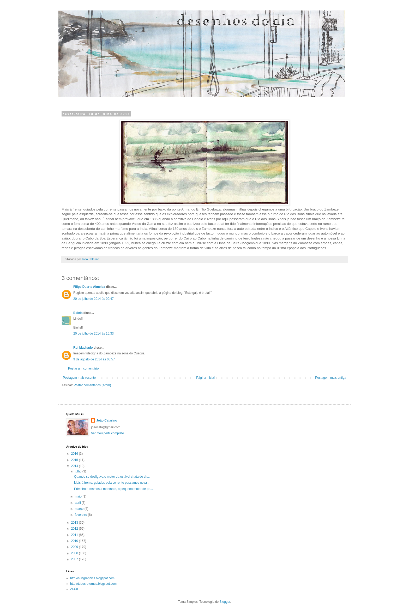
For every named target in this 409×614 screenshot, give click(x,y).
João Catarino (106, 420)
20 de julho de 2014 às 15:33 (93, 333)
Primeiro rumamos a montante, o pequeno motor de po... (113, 489)
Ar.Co (74, 589)
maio (78, 496)
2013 (75, 522)
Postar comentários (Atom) (92, 385)
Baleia (77, 313)
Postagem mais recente (79, 377)
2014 (75, 466)
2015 (75, 460)
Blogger (225, 602)
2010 (75, 541)
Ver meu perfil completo (107, 433)
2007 (75, 559)
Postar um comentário (83, 368)
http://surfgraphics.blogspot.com (92, 578)
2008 (75, 553)
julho (78, 471)
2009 (75, 547)
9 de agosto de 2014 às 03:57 (94, 359)
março (80, 509)
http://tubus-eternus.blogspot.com (93, 584)
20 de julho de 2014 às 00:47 (93, 299)
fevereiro (81, 515)
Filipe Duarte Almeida (89, 287)
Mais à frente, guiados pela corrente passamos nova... (111, 482)
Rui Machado (83, 347)
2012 (75, 528)
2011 (75, 535)
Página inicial (205, 377)
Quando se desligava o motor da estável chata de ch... (112, 476)
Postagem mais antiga (330, 377)
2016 (75, 453)
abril (78, 503)
